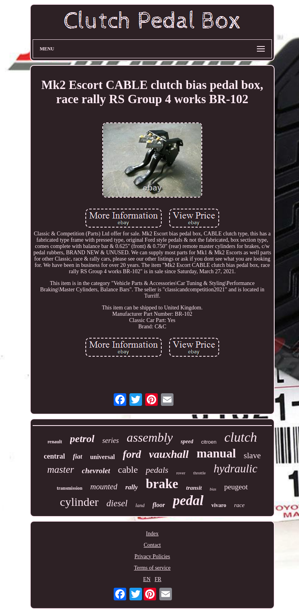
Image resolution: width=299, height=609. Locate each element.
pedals (157, 470)
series (110, 440)
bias (213, 489)
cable (128, 470)
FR (158, 579)
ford (132, 454)
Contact (152, 545)
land (139, 505)
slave (252, 455)
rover (180, 472)
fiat (77, 456)
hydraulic (235, 468)
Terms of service (152, 568)
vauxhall (169, 454)
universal (102, 457)
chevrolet (96, 470)
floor (158, 505)
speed (187, 441)
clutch (240, 437)
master (60, 469)
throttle (199, 472)
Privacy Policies (152, 556)
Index (152, 534)
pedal (188, 500)
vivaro (218, 505)
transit (194, 488)
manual (216, 453)
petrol (82, 438)
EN (147, 579)
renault (55, 441)
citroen (208, 442)
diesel (117, 503)
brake (162, 484)
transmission (69, 488)
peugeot (236, 487)
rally (131, 487)
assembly (150, 437)
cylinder (79, 501)
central (54, 456)
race (239, 505)
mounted (103, 486)
